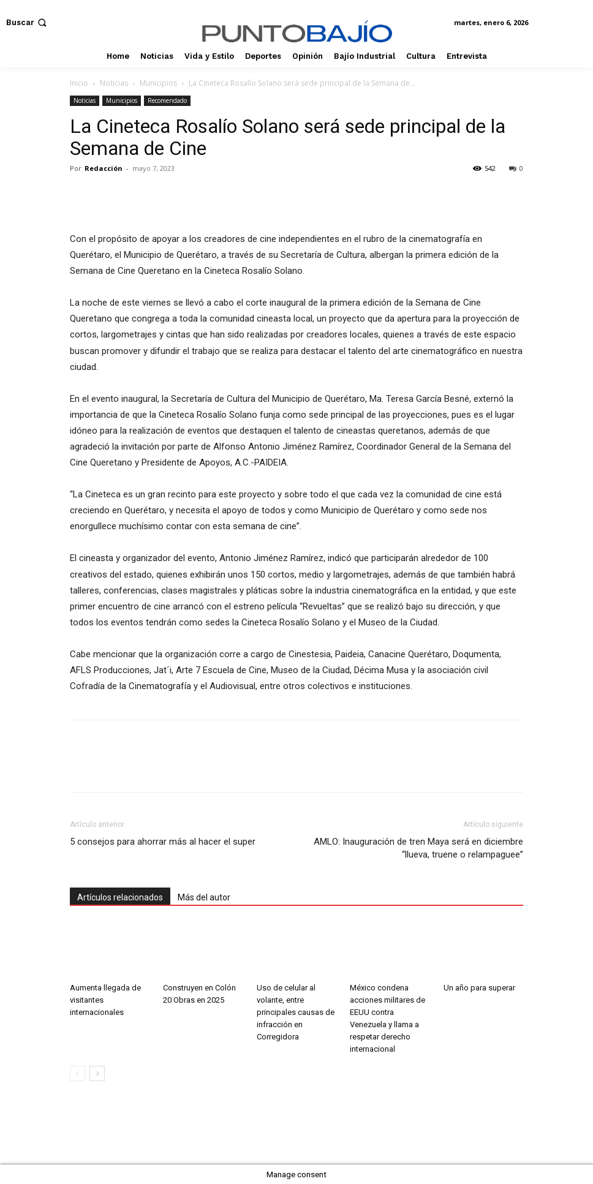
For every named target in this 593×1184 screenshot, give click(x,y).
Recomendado (167, 100)
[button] (27, 22)
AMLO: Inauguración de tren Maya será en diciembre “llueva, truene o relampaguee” (418, 848)
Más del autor (204, 897)
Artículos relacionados (120, 897)
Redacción (104, 168)
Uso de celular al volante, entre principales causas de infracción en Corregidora (295, 1012)
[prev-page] (77, 1073)
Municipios (158, 83)
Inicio (79, 83)
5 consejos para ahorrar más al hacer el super (164, 841)
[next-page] (97, 1073)
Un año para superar (479, 987)
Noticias (114, 83)
